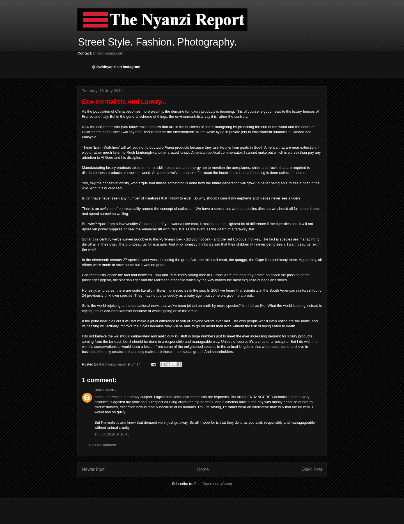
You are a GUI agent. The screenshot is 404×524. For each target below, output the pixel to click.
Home (203, 469)
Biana (99, 390)
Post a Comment (102, 445)
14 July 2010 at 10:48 (112, 434)
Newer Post (93, 469)
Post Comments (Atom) (213, 484)
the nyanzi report (113, 364)
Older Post (311, 469)
